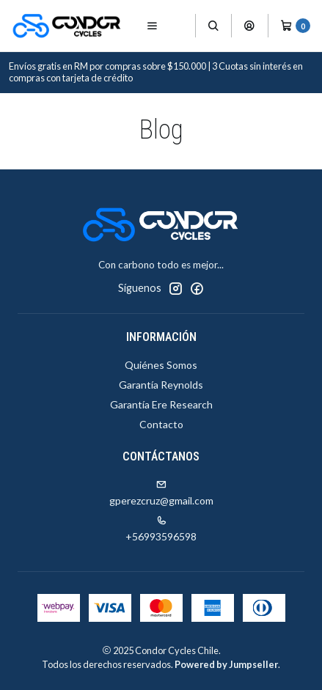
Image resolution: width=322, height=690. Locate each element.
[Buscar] (213, 25)
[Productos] (181, 26)
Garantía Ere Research (161, 404)
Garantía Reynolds (161, 384)
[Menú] (152, 25)
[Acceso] (249, 25)
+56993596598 (161, 529)
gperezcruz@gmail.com (161, 493)
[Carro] (295, 25)
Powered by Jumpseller (226, 664)
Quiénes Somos (161, 365)
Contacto (161, 424)
